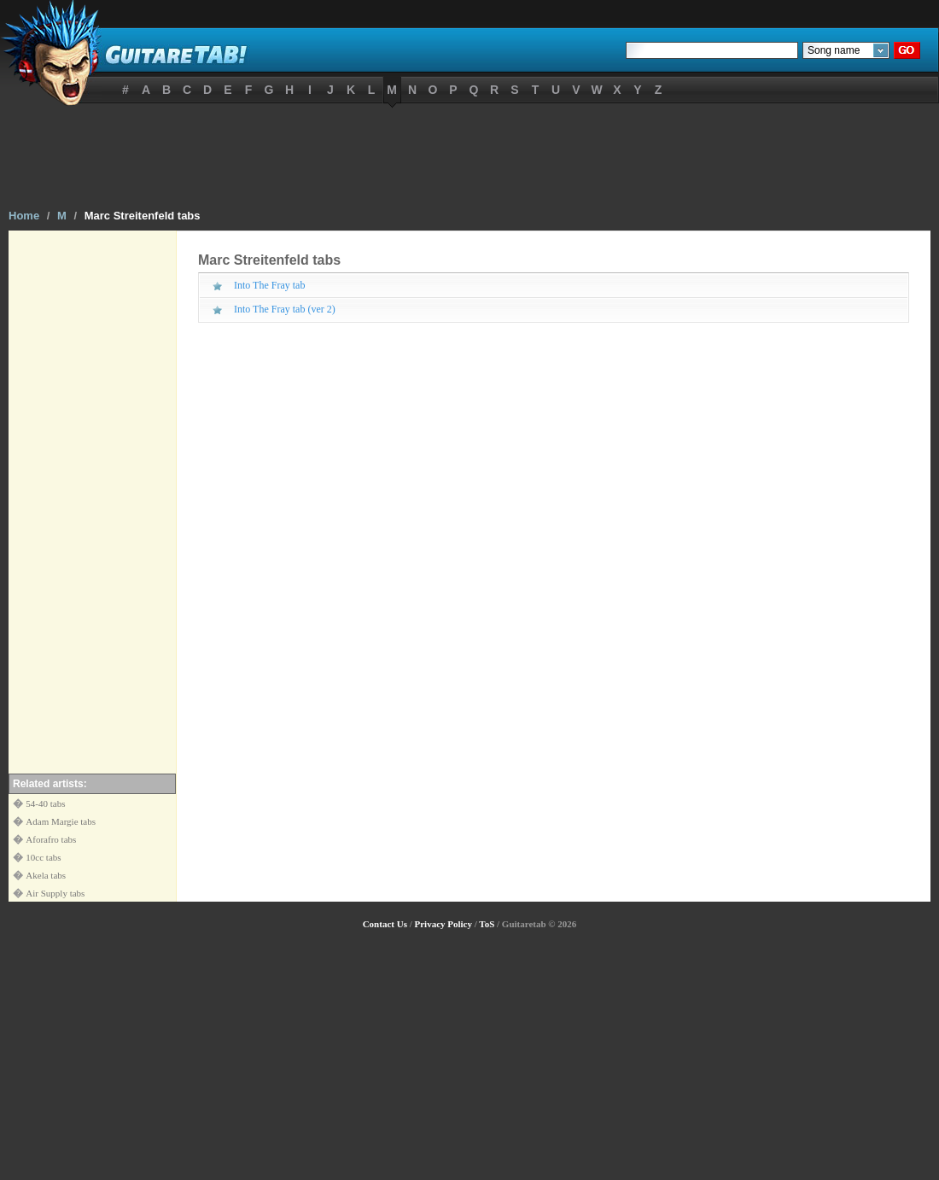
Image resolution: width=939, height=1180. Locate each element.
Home (24, 215)
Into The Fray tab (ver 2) (284, 309)
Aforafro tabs (51, 839)
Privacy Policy (443, 924)
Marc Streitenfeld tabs (143, 215)
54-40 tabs (45, 803)
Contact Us (385, 924)
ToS (486, 924)
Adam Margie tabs (61, 821)
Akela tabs (46, 875)
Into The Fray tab (269, 285)
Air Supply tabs (55, 893)
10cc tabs (43, 857)
